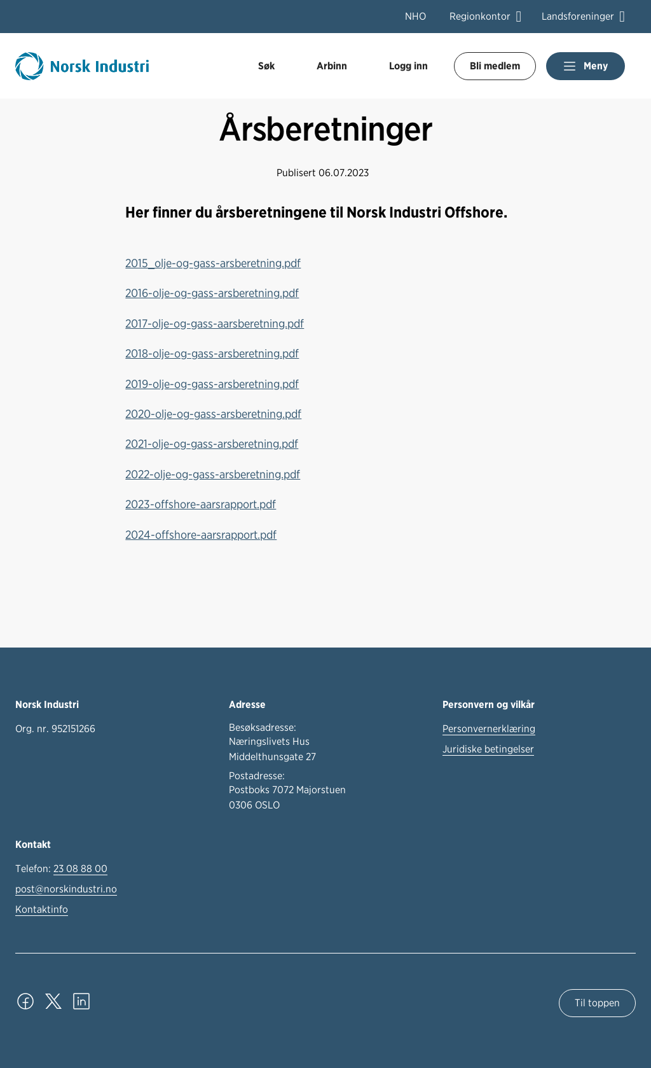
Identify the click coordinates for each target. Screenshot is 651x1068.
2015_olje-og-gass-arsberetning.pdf (213, 263)
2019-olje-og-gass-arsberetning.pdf (212, 384)
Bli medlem (495, 66)
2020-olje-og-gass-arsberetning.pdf (213, 413)
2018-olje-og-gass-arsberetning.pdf (212, 353)
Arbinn (332, 66)
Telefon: (61, 869)
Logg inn (408, 66)
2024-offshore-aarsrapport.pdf (201, 534)
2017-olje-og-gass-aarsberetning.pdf (214, 323)
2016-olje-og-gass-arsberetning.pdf (212, 293)
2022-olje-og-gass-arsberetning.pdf (212, 474)
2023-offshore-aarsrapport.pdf (200, 504)
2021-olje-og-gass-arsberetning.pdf (211, 443)
